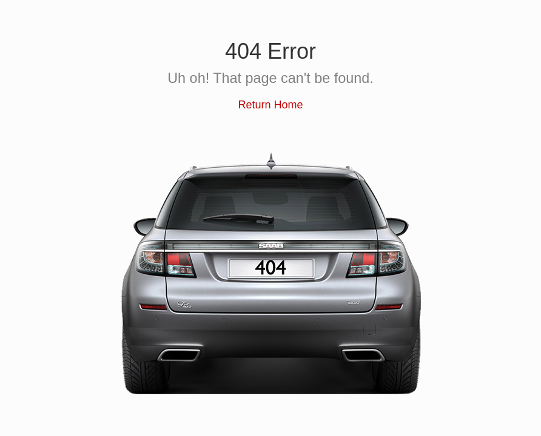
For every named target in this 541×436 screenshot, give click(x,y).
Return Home (270, 105)
